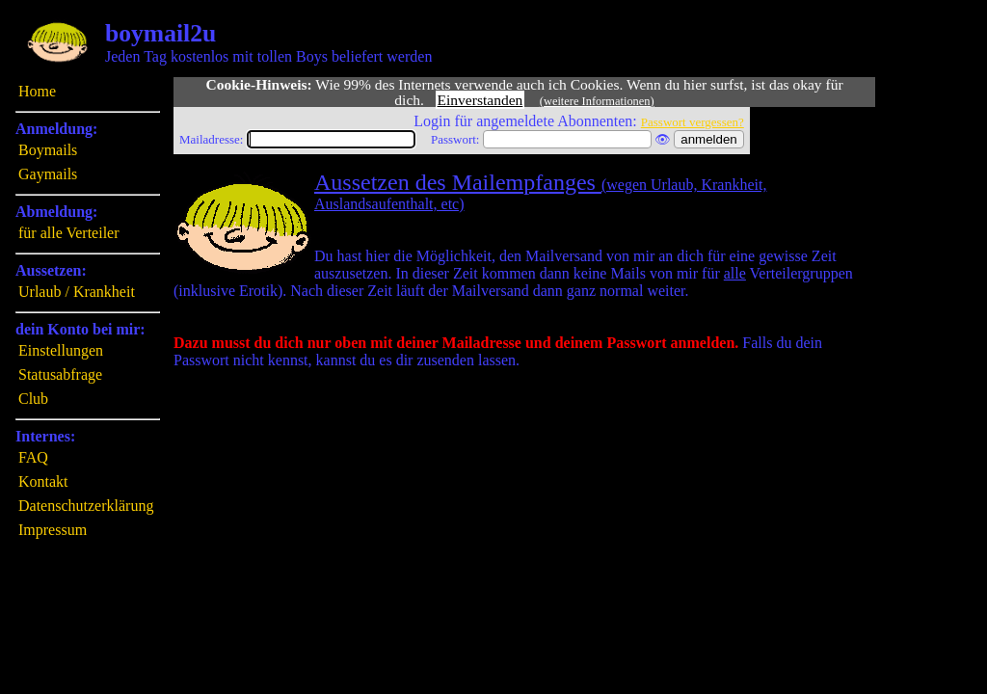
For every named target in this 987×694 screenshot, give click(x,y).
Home (37, 91)
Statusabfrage (60, 374)
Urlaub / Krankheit (76, 291)
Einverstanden (480, 100)
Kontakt (43, 481)
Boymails (47, 150)
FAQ (33, 457)
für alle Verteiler (69, 233)
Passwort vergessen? (692, 122)
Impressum (52, 529)
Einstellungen (60, 350)
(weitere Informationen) (597, 101)
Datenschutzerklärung (85, 505)
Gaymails (47, 174)
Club (33, 398)
